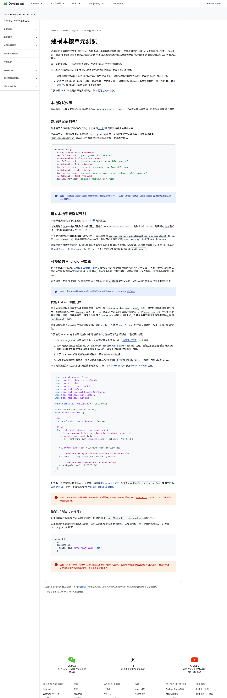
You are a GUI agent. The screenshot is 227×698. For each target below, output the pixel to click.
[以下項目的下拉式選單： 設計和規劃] (65, 3)
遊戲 (76, 689)
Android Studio (213, 3)
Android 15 (140, 689)
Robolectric (141, 497)
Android (47, 689)
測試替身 (131, 291)
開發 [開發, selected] (74, 3)
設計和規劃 (55, 3)
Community (117, 3)
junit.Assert (60, 249)
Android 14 (140, 693)
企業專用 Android (51, 693)
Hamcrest (76, 249)
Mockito (105, 325)
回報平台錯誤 (202, 689)
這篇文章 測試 (107, 90)
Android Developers (59, 30)
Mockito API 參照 (110, 483)
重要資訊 (35, 3)
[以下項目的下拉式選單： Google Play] (104, 3)
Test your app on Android (20, 14)
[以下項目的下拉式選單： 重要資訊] (43, 3)
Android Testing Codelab (100, 486)
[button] (17, 29)
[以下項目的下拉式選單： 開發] (80, 3)
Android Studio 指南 (175, 689)
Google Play (94, 3)
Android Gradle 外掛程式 (87, 268)
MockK (119, 325)
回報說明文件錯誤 (204, 693)
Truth (93, 249)
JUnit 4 (88, 220)
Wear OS (108, 693)
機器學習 (78, 693)
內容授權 (81, 587)
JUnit (101, 128)
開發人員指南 (172, 693)
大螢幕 (107, 689)
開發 (74, 30)
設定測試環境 (129, 340)
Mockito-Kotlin (139, 365)
